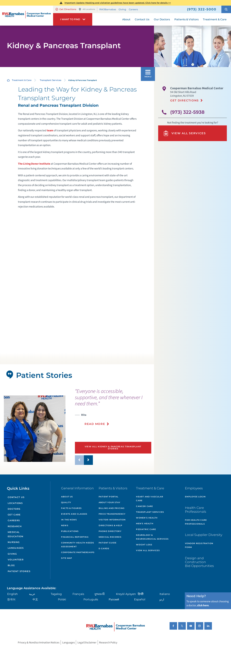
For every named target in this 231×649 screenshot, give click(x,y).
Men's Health (144, 523)
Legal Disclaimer (86, 642)
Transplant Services (50, 80)
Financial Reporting (75, 537)
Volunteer (16, 559)
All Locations (87, 9)
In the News (69, 519)
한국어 (11, 599)
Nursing (14, 542)
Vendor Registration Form (199, 545)
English (12, 594)
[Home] (26, 15)
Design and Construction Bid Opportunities (199, 562)
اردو (161, 599)
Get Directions (66, 9)
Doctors (14, 509)
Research (15, 526)
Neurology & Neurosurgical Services (152, 537)
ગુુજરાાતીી (99, 594)
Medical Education (15, 534)
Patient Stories (19, 571)
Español (139, 599)
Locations (15, 503)
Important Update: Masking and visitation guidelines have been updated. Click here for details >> (117, 2)
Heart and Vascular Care (149, 498)
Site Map (66, 558)
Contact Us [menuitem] (142, 19)
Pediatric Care (146, 529)
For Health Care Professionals (196, 522)
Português (90, 599)
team (50, 130)
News (64, 525)
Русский (114, 599)
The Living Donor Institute (34, 164)
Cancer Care (144, 506)
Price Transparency (112, 514)
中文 (35, 599)
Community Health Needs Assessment (77, 544)
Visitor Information (112, 519)
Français (78, 594)
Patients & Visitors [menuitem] (186, 19)
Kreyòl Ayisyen (126, 594)
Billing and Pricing (112, 508)
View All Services (184, 133)
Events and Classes (74, 514)
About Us (67, 496)
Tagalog (56, 594)
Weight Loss (144, 544)
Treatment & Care (21, 80)
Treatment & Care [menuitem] (215, 19)
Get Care (14, 514)
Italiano (164, 594)
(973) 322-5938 (187, 112)
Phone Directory (110, 531)
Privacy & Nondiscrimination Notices (38, 642)
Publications (70, 531)
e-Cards (104, 548)
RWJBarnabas (107, 9)
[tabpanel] (34, 428)
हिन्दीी (140, 594)
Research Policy (108, 642)
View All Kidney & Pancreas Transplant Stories (113, 447)
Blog (11, 565)
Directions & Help (110, 525)
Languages (16, 548)
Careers (133, 9)
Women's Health (147, 518)
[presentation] (113, 409)
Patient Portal (109, 496)
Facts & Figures (71, 508)
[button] (226, 9)
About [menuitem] (126, 19)
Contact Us (16, 497)
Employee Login (195, 496)
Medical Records (110, 537)
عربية (32, 594)
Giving (122, 9)
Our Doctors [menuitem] (162, 19)
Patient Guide (108, 542)
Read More (95, 424)
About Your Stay (109, 502)
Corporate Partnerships (77, 552)
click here (203, 605)
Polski (62, 599)
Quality (66, 502)
